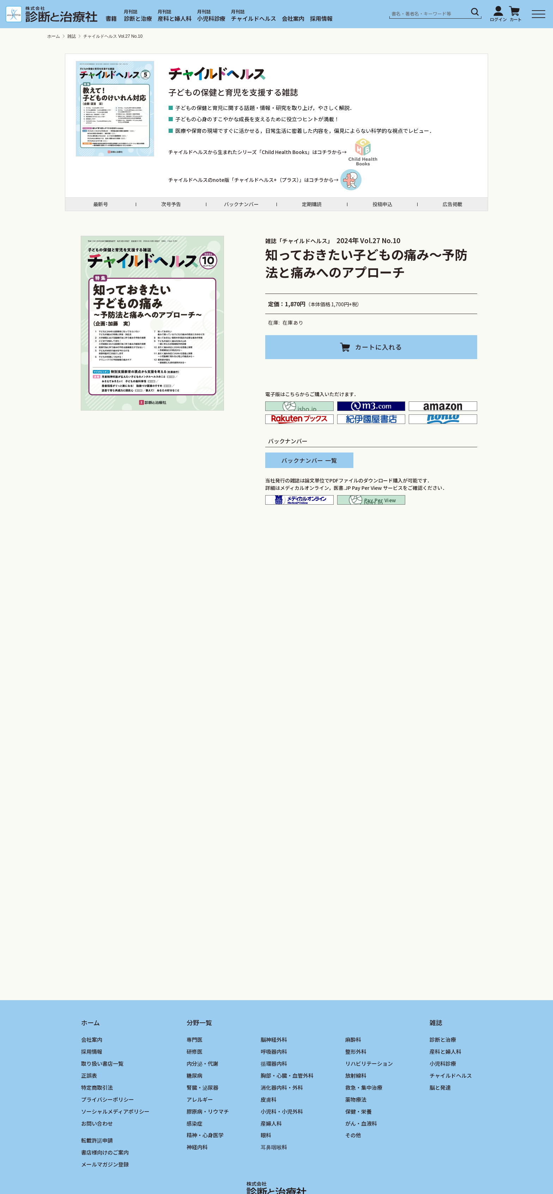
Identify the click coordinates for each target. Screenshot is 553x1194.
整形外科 (355, 1084)
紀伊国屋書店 (371, 437)
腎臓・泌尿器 (202, 1120)
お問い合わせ (97, 1156)
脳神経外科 (274, 1072)
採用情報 (321, 18)
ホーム (53, 36)
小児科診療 (211, 18)
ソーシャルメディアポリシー (115, 1144)
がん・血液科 (361, 1156)
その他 (353, 1168)
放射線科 (355, 1108)
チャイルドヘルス (253, 18)
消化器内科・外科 (282, 1120)
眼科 (266, 1168)
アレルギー (200, 1132)
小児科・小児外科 (282, 1144)
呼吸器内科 (274, 1084)
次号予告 (171, 207)
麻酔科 (353, 1072)
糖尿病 (194, 1108)
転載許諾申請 (97, 1173)
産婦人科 (271, 1156)
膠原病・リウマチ (208, 1144)
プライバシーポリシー (107, 1132)
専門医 (194, 1072)
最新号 (100, 207)
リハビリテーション (369, 1096)
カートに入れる (378, 353)
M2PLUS (371, 416)
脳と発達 (440, 1120)
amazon (443, 416)
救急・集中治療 (363, 1120)
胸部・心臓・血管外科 (287, 1108)
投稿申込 (382, 207)
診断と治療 (138, 18)
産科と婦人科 (175, 18)
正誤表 (89, 1108)
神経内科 (197, 1180)
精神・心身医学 (205, 1168)
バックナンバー (241, 207)
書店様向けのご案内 (105, 1185)
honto (443, 437)
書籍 (111, 18)
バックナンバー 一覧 (309, 483)
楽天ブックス (299, 437)
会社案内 (293, 18)
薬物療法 (355, 1132)
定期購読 (311, 207)
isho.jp (299, 416)
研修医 (194, 1084)
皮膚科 (268, 1132)
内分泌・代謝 (202, 1096)
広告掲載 (452, 207)
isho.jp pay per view (371, 526)
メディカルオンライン (299, 526)
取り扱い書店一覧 (102, 1096)
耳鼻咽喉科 (274, 1180)
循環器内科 (274, 1096)
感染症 (194, 1156)
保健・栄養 (358, 1144)
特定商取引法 (97, 1120)
